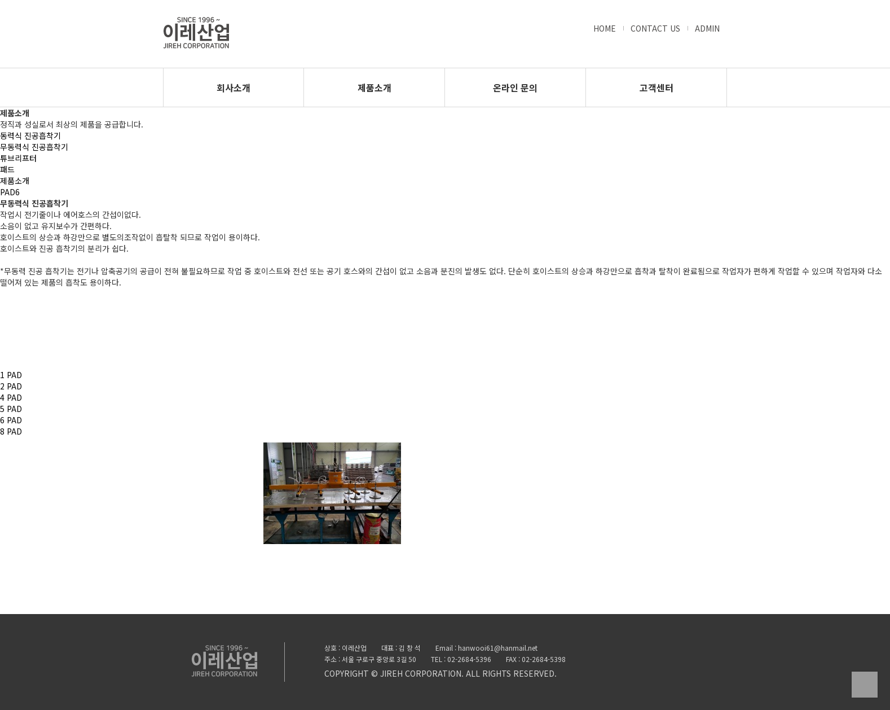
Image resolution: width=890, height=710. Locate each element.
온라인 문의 (515, 87)
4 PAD (11, 397)
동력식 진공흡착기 (30, 135)
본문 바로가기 (0, 0)
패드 (7, 169)
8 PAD (11, 431)
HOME (604, 28)
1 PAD (11, 374)
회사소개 (233, 87)
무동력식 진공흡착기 (34, 146)
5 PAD (11, 408)
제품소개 (374, 87)
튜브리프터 (18, 158)
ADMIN (707, 28)
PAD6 (10, 192)
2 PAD (11, 386)
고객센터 (656, 87)
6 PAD (11, 420)
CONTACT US (655, 28)
